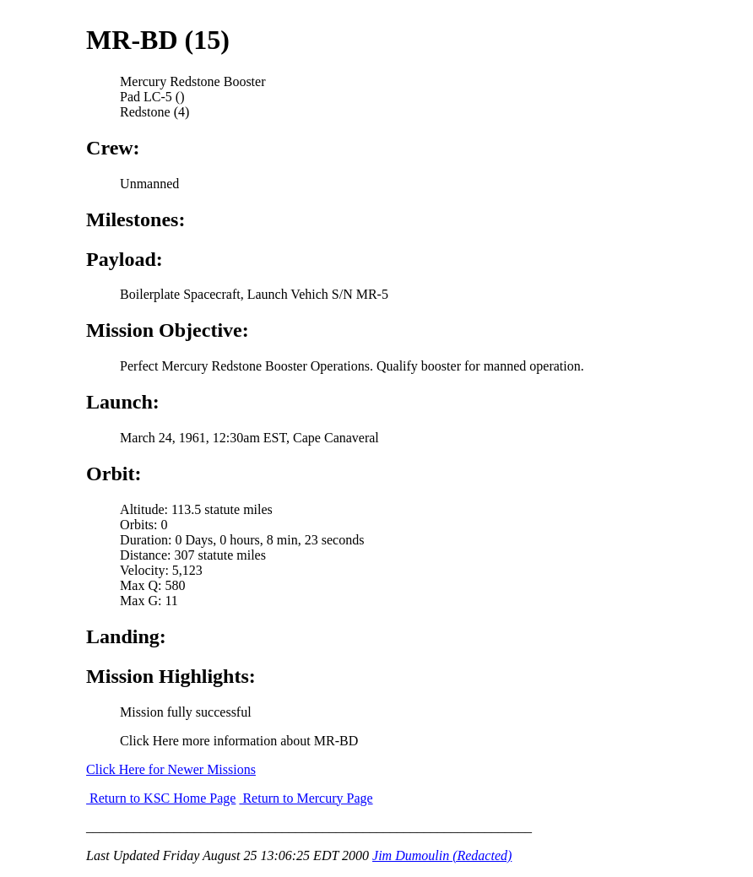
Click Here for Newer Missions (171, 769)
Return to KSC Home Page (161, 798)
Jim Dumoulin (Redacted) (442, 855)
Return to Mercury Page (305, 798)
